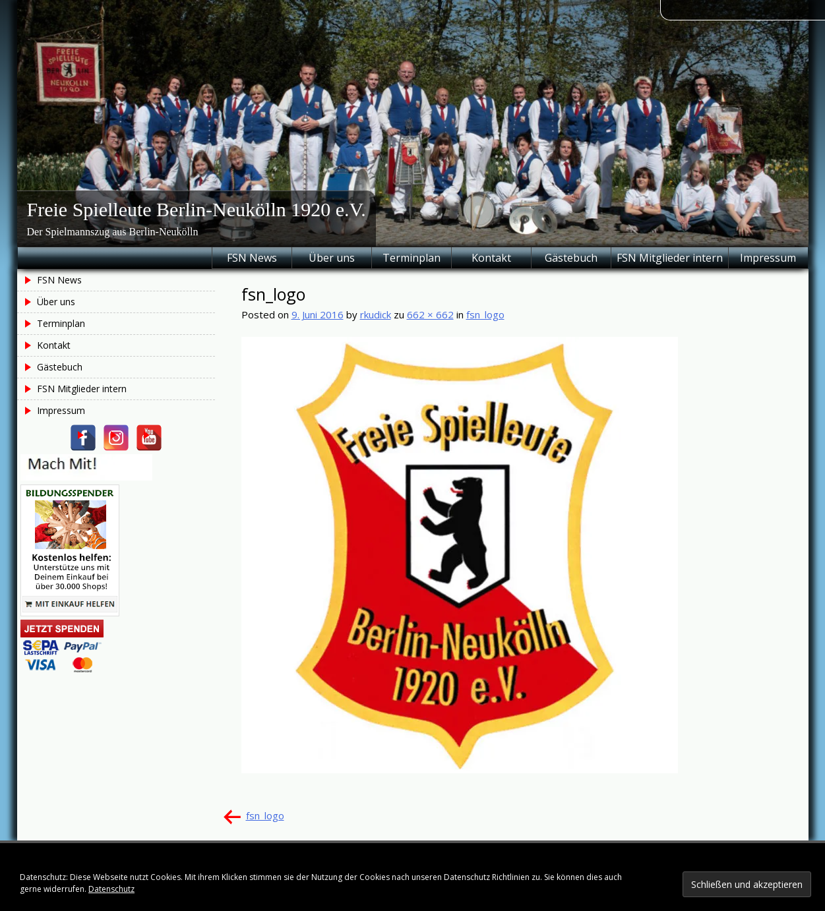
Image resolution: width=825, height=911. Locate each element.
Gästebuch (571, 257)
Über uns (332, 257)
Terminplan (411, 257)
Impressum (768, 257)
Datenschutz (111, 889)
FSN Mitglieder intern (670, 257)
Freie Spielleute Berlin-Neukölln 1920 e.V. (196, 209)
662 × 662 (430, 314)
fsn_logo (485, 314)
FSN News (252, 257)
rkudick (375, 314)
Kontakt (491, 257)
